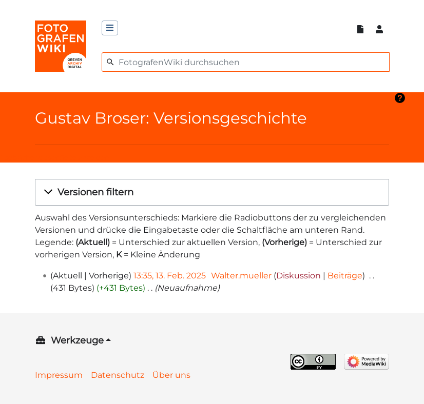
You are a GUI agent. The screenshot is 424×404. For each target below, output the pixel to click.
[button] (212, 192)
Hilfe (416, 98)
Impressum (59, 375)
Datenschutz (117, 375)
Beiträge (344, 275)
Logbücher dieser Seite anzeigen (54, 157)
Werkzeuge (77, 340)
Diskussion (298, 275)
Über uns (171, 375)
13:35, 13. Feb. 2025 (169, 275)
